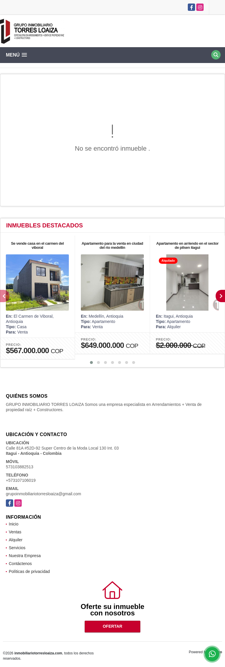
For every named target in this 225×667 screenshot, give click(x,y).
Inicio (13, 524)
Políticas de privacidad (29, 571)
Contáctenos (20, 563)
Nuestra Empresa (25, 555)
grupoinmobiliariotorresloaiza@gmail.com (43, 493)
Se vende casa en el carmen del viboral (37, 245)
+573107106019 (21, 480)
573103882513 (19, 466)
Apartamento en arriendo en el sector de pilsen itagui (187, 245)
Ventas (15, 532)
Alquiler (16, 539)
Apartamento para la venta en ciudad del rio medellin (112, 245)
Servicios (17, 547)
